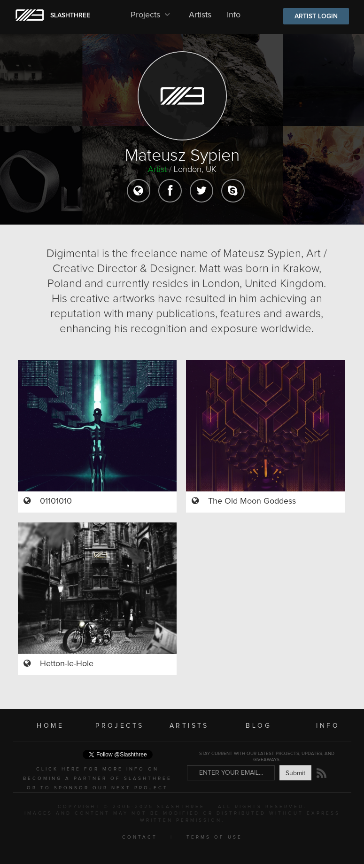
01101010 (56, 501)
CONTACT (139, 837)
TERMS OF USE (214, 837)
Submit (295, 773)
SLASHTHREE (70, 15)
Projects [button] (152, 15)
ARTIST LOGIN (316, 16)
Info (233, 15)
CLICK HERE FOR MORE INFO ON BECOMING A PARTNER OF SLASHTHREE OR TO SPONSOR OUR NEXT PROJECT (97, 778)
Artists (200, 15)
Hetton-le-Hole (66, 664)
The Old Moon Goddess (252, 501)
